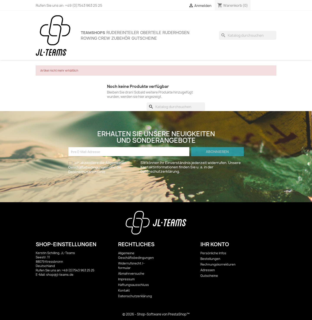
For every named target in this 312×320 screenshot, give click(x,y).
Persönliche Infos (213, 253)
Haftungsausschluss (133, 285)
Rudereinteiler (122, 32)
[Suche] (247, 35)
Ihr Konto (214, 244)
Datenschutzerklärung (135, 296)
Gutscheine (144, 38)
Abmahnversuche (131, 273)
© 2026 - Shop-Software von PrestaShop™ (156, 314)
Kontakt (124, 290)
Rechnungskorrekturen (218, 264)
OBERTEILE (150, 32)
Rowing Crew (95, 38)
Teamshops (93, 32)
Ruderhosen (175, 32)
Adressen (207, 270)
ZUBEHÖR (120, 38)
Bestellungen (210, 259)
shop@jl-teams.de (59, 274)
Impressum (126, 279)
